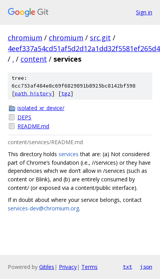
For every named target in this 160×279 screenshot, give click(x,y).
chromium (25, 37)
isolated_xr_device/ (40, 108)
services (68, 154)
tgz (66, 93)
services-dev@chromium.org (43, 208)
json (146, 266)
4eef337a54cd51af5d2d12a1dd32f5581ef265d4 (84, 48)
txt (127, 266)
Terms (89, 266)
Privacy (68, 266)
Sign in (144, 12)
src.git (100, 37)
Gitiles (46, 266)
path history (33, 93)
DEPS (24, 117)
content (34, 59)
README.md (33, 126)
